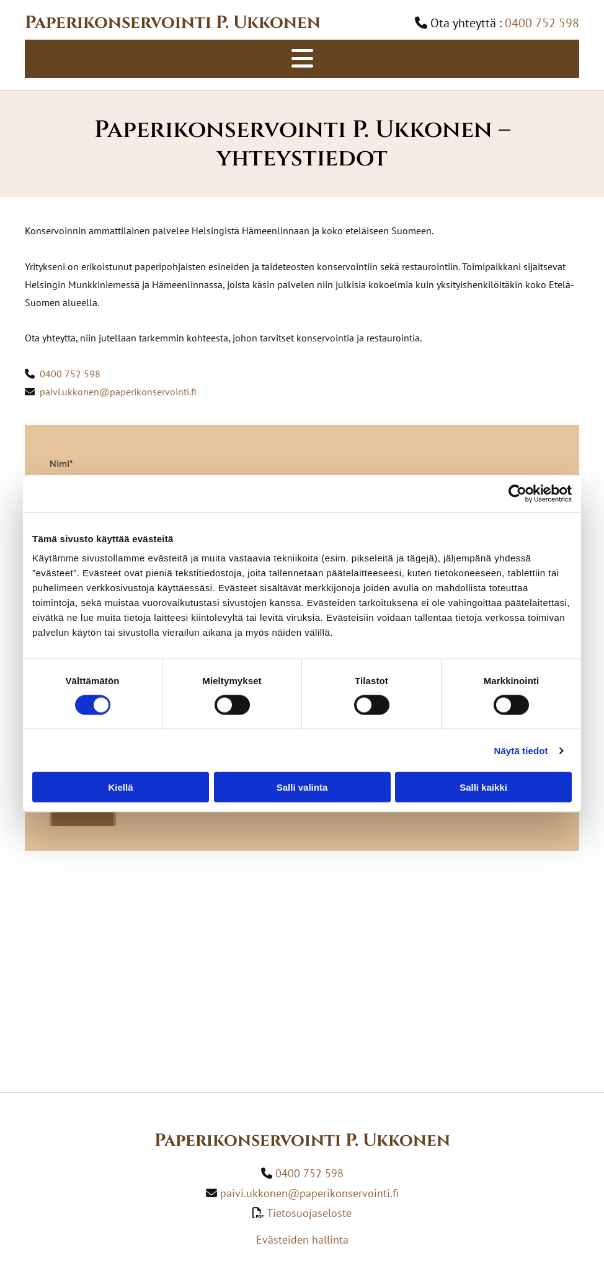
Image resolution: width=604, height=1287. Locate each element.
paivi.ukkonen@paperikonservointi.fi (118, 391)
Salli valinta (302, 787)
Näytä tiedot (521, 750)
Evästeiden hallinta (302, 1239)
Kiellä (120, 787)
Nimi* (61, 463)
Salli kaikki (483, 787)
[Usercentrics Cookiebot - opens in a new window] (517, 493)
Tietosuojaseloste (309, 1213)
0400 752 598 (68, 373)
